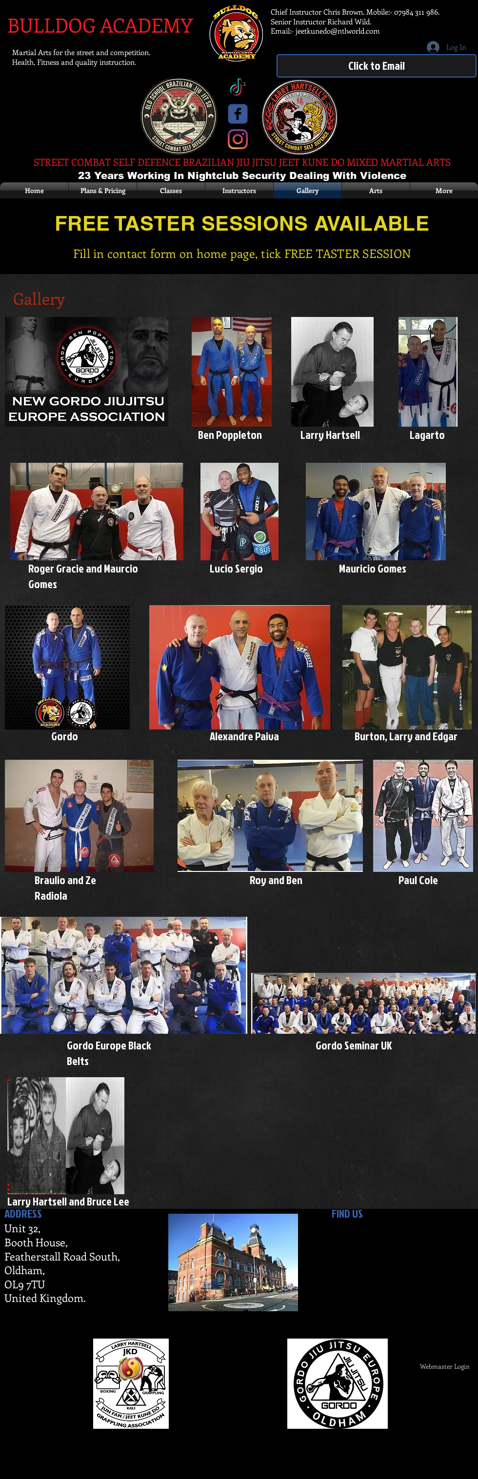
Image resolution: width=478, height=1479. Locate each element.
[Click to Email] (377, 66)
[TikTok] (238, 89)
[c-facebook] (238, 114)
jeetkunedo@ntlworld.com (338, 31)
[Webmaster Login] (444, 1366)
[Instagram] (238, 139)
